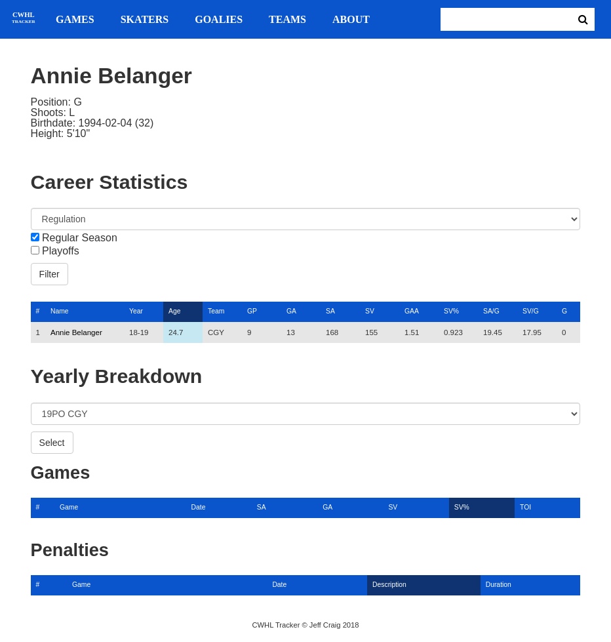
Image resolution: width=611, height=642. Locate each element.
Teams (287, 19)
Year (136, 311)
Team (216, 311)
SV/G (530, 311)
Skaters (145, 19)
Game (69, 507)
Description (389, 584)
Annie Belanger (76, 332)
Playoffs (60, 251)
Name (59, 311)
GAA (411, 311)
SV (369, 311)
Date (198, 507)
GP (252, 311)
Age (174, 311)
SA (330, 311)
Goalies (219, 19)
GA (291, 311)
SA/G (491, 311)
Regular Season (79, 238)
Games (75, 19)
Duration (498, 584)
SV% (451, 311)
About (351, 19)
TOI (525, 507)
